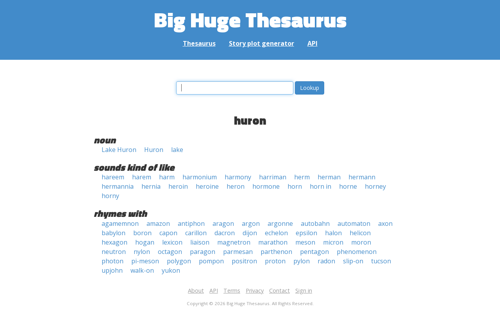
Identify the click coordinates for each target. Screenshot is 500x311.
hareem (113, 177)
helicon (360, 233)
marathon (273, 242)
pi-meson (145, 261)
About (196, 290)
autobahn (315, 223)
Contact (279, 290)
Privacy (255, 290)
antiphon (191, 223)
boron (142, 233)
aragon (223, 223)
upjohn (112, 270)
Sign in (303, 290)
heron (236, 186)
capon (168, 233)
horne (348, 186)
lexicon (172, 242)
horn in (320, 186)
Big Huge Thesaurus (250, 19)
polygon (179, 261)
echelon (276, 233)
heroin (178, 186)
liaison (199, 242)
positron (244, 261)
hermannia (118, 186)
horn (295, 186)
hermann (361, 177)
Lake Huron (119, 149)
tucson (381, 261)
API (312, 43)
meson (305, 242)
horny (110, 195)
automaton (354, 223)
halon (333, 233)
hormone (266, 186)
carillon (196, 233)
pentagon (314, 251)
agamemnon (120, 223)
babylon (113, 233)
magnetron (233, 242)
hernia (151, 186)
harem (141, 177)
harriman (272, 177)
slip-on (353, 261)
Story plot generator (261, 43)
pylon (301, 261)
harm (167, 177)
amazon (158, 223)
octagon (170, 251)
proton (275, 261)
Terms (231, 290)
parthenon (276, 251)
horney (375, 186)
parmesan (238, 251)
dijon (250, 233)
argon (251, 223)
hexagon (114, 242)
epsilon (306, 233)
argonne (280, 223)
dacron (224, 233)
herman (329, 177)
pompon (211, 261)
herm (302, 177)
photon (112, 261)
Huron (153, 149)
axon (385, 223)
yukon (171, 270)
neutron (114, 251)
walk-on (142, 270)
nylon (142, 251)
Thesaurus (199, 43)
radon (326, 261)
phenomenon (357, 251)
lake (177, 149)
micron (333, 242)
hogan (144, 242)
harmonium (199, 177)
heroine (207, 186)
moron (361, 242)
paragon (202, 251)
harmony (238, 177)
